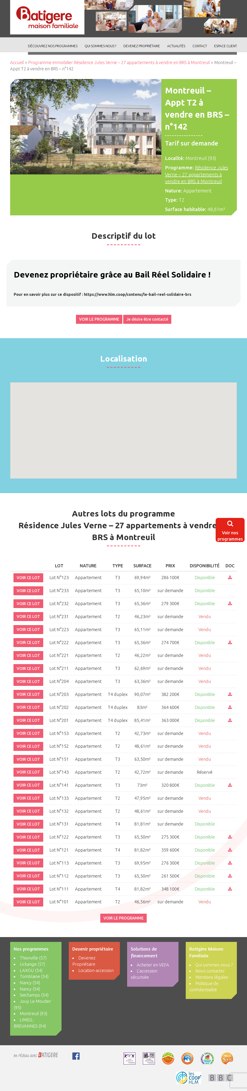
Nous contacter (210, 970)
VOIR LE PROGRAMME (99, 319)
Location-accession (96, 970)
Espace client (225, 46)
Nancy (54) (30, 982)
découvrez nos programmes (52, 46)
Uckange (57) (32, 964)
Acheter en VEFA (153, 964)
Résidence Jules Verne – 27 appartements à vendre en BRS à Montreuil (196, 174)
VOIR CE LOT (28, 577)
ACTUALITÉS (176, 46)
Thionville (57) (33, 957)
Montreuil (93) (34, 1013)
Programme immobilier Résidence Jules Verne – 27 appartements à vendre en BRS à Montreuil (119, 62)
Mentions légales (211, 977)
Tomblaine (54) (34, 976)
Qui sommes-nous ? (100, 46)
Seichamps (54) (34, 994)
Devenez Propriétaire (142, 46)
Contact (199, 46)
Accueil (17, 62)
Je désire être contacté (147, 319)
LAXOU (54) (31, 970)
